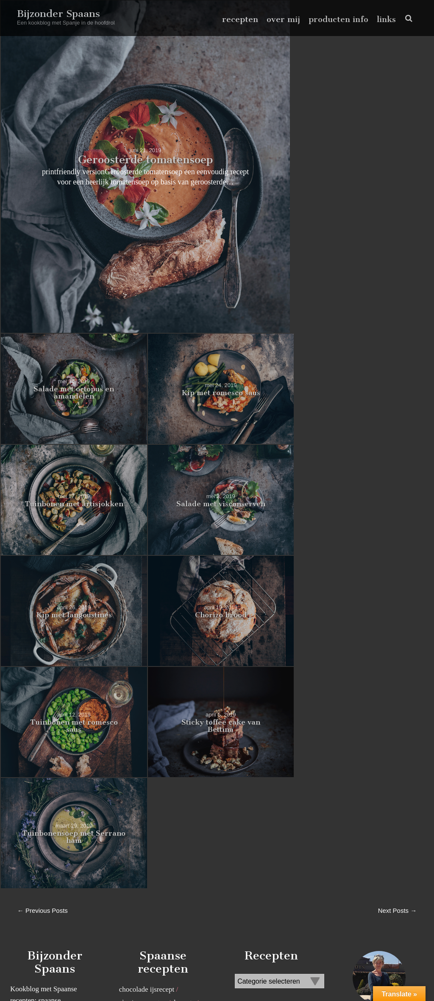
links (386, 19)
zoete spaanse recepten (152, 875)
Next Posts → (397, 577)
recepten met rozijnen (150, 798)
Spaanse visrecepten (148, 836)
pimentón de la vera (147, 695)
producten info (338, 19)
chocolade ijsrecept (147, 656)
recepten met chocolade (153, 759)
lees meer (379, 921)
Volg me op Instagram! (398, 939)
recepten (240, 19)
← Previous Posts (42, 577)
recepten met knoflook (151, 785)
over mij (283, 19)
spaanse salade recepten (153, 810)
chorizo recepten (143, 669)
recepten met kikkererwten (157, 772)
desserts (183, 669)
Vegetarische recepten (150, 862)
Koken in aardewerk (148, 682)
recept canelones (143, 733)
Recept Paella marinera (152, 746)
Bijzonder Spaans (58, 14)
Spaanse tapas (139, 824)
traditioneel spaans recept (155, 849)
